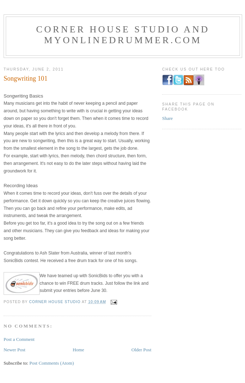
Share (167, 118)
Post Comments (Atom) (52, 363)
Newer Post (14, 349)
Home (78, 349)
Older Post (141, 349)
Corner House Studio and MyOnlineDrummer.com (122, 34)
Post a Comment (19, 339)
